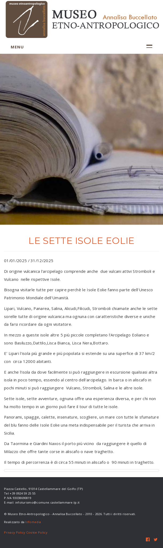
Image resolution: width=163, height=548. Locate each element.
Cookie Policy (36, 532)
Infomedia (33, 522)
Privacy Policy (14, 532)
